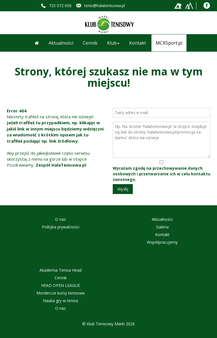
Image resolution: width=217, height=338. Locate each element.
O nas (60, 219)
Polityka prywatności (60, 227)
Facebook (206, 5)
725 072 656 (60, 5)
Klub (113, 43)
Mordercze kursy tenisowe (60, 293)
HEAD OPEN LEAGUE (60, 285)
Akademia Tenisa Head (61, 270)
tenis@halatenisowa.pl (104, 5)
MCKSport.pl (169, 43)
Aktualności (61, 43)
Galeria (162, 227)
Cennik (90, 43)
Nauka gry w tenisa (60, 300)
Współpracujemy (162, 242)
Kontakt (137, 43)
